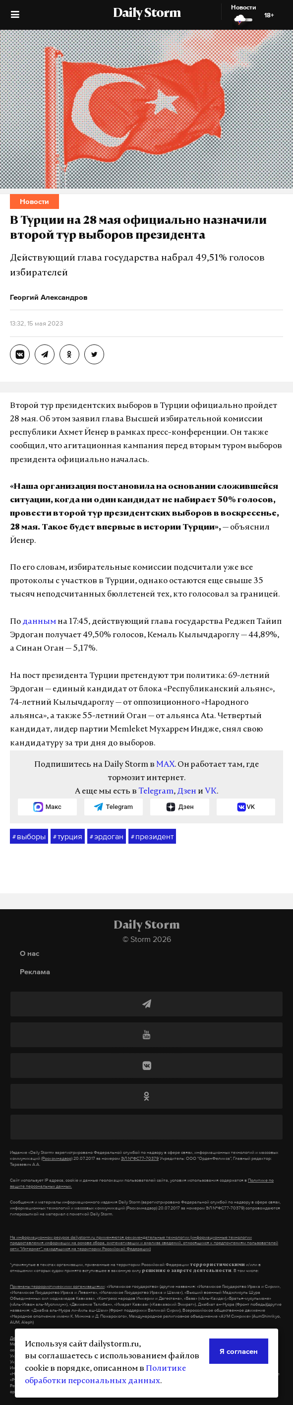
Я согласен (239, 1351)
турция (67, 837)
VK (211, 792)
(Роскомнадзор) (56, 1158)
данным (39, 622)
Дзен (186, 792)
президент (152, 837)
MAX (165, 765)
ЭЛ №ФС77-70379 (140, 1158)
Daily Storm (146, 14)
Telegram (156, 792)
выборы (29, 837)
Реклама (35, 971)
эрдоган (106, 837)
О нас (29, 953)
